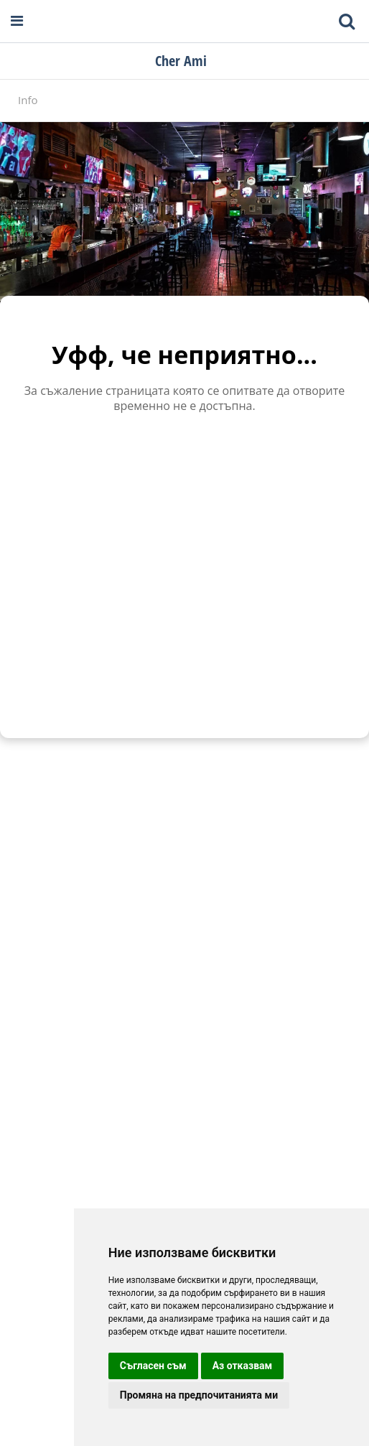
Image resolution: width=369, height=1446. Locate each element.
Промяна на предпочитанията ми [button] (199, 1395)
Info (27, 100)
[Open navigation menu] (17, 21)
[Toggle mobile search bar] (346, 21)
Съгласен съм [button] (153, 1365)
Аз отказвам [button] (242, 1365)
